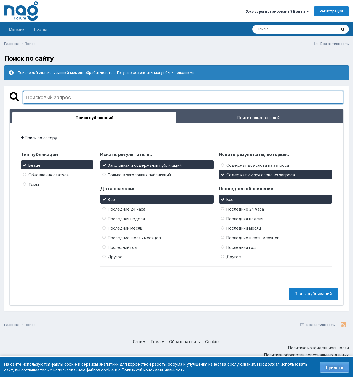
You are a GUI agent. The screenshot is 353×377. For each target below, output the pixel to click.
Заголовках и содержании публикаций (145, 165)
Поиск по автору (39, 137)
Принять (334, 367)
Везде (34, 165)
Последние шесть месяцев (134, 237)
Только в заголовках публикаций (139, 175)
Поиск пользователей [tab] (258, 117)
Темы (33, 184)
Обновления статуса (48, 175)
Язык (139, 341)
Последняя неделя (126, 218)
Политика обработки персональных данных (306, 354)
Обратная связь (184, 341)
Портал (40, 29)
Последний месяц (125, 228)
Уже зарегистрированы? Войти (277, 11)
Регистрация (331, 11)
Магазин (16, 29)
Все (111, 199)
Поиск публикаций (313, 293)
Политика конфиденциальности (318, 347)
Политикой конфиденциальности (153, 370)
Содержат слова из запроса (257, 165)
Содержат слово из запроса (260, 175)
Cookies (212, 341)
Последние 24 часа (126, 209)
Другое (115, 256)
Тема (157, 341)
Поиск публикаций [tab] (95, 117)
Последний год (122, 247)
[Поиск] (284, 29)
